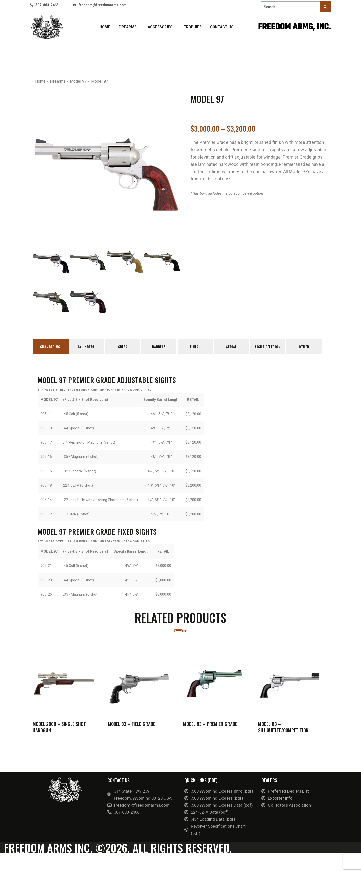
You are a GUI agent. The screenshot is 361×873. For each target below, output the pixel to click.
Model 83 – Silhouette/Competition (283, 729)
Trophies (193, 26)
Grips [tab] (124, 347)
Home (105, 26)
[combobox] (290, 6)
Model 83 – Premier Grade (210, 726)
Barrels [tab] (161, 347)
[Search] (325, 6)
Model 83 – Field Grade (131, 725)
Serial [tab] (235, 347)
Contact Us (221, 26)
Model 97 (78, 81)
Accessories (161, 26)
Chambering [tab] (51, 347)
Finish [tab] (198, 347)
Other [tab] (309, 347)
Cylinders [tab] (87, 347)
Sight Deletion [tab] (272, 347)
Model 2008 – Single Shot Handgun (59, 729)
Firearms (129, 26)
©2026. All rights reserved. (124, 864)
